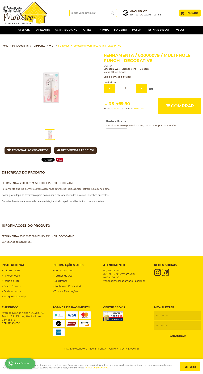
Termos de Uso (63, 276)
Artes (87, 30)
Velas (180, 30)
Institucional (13, 265)
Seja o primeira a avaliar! (117, 77)
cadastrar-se (152, 15)
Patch (136, 30)
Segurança (60, 281)
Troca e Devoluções (66, 291)
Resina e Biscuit (159, 30)
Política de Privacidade (68, 286)
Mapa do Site (11, 281)
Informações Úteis (68, 265)
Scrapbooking (66, 30)
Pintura (103, 30)
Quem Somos (12, 286)
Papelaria (42, 30)
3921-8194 (111, 270)
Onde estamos (12, 291)
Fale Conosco (12, 276)
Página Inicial (12, 270)
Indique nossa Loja (15, 296)
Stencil (24, 30)
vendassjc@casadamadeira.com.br (124, 281)
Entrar (134, 15)
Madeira (120, 30)
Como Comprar (64, 270)
